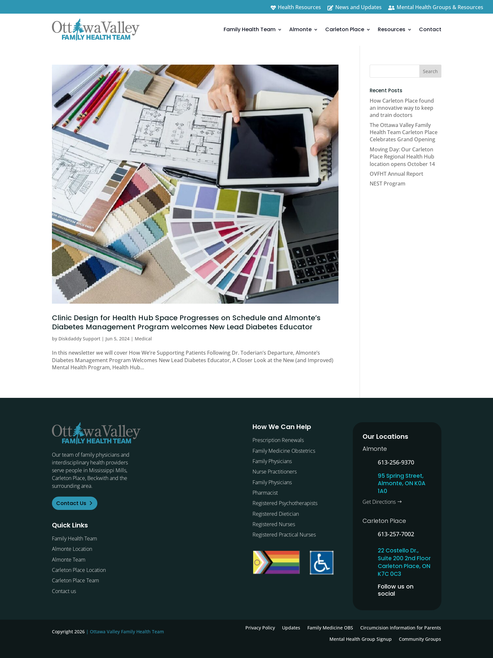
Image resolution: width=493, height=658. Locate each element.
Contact (430, 29)
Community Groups (420, 639)
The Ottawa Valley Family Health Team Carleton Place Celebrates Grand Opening (404, 132)
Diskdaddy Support (79, 338)
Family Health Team (250, 29)
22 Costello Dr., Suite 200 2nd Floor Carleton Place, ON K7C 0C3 (404, 562)
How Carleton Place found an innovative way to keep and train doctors (402, 108)
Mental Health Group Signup (360, 639)
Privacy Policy (260, 628)
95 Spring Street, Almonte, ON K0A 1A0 (401, 483)
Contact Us (71, 503)
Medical (143, 338)
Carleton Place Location (79, 570)
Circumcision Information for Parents (400, 628)
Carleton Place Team (75, 580)
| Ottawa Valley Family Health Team (125, 631)
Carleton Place (344, 29)
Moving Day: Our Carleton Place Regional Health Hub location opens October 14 (402, 157)
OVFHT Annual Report (396, 173)
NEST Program (387, 183)
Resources (391, 29)
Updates (291, 628)
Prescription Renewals (278, 440)
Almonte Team (68, 559)
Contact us (64, 591)
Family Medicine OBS (330, 628)
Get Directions (379, 501)
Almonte (300, 29)
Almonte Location (72, 548)
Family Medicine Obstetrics (284, 450)
